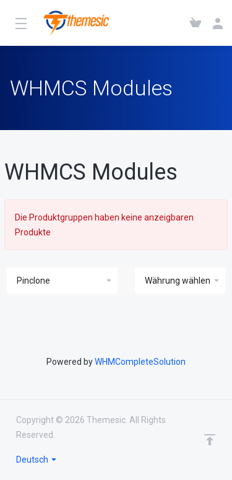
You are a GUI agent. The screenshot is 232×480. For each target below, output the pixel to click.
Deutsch (37, 460)
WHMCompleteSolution (140, 362)
